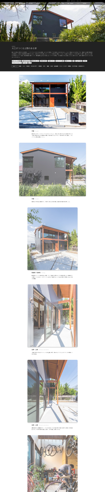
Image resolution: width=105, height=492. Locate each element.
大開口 (85, 61)
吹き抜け (25, 63)
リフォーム (52, 3)
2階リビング (68, 61)
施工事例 (31, 3)
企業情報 (37, 3)
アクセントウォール (17, 63)
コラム (78, 3)
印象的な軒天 (43, 61)
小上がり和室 (79, 61)
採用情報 (84, 3)
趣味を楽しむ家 (35, 61)
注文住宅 (44, 3)
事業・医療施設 (70, 3)
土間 (30, 63)
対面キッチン (51, 61)
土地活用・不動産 (60, 3)
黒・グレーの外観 (16, 61)
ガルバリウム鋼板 (60, 61)
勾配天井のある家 (26, 61)
